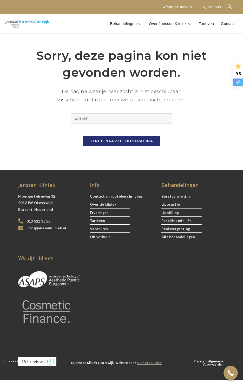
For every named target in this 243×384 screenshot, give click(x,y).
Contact (228, 23)
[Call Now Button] (231, 373)
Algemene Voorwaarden (213, 366)
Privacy (199, 365)
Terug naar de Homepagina (121, 144)
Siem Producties (149, 366)
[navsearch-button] (232, 7)
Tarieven (206, 23)
